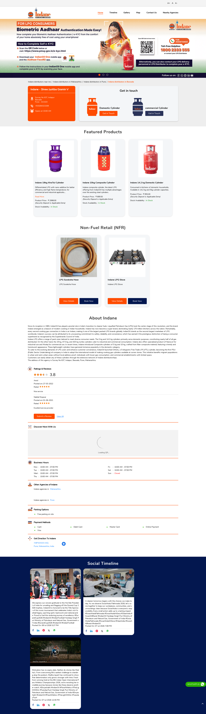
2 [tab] (103, 74)
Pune (52, 500)
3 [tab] (107, 74)
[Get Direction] (64, 545)
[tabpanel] (103, 48)
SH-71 (30, 656)
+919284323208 (42, 106)
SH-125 (40, 656)
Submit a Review (44, 416)
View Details (68, 301)
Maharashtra (55, 489)
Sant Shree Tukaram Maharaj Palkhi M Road (64, 656)
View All (60, 416)
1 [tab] (99, 74)
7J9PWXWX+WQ (41, 543)
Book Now (88, 301)
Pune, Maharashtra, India (44, 546)
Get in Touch (108, 113)
